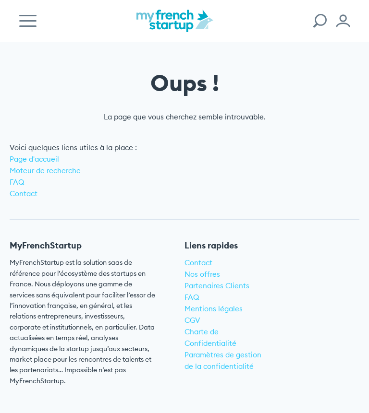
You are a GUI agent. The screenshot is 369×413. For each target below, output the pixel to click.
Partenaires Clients (216, 285)
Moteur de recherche (45, 170)
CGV (192, 320)
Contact (23, 193)
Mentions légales (213, 308)
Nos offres (202, 274)
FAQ (17, 182)
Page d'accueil (34, 159)
